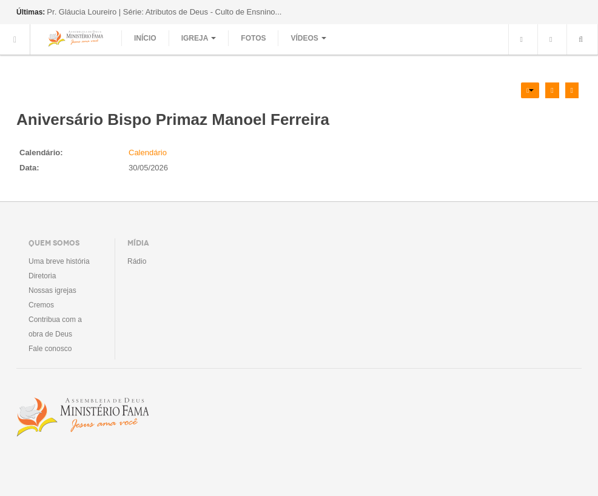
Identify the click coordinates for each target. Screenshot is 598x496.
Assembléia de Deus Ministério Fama (82, 417)
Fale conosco (50, 348)
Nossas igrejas (52, 290)
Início (145, 38)
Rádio (136, 261)
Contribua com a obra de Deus (55, 326)
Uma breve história (59, 261)
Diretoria (42, 276)
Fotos (253, 38)
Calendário (148, 152)
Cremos (41, 305)
